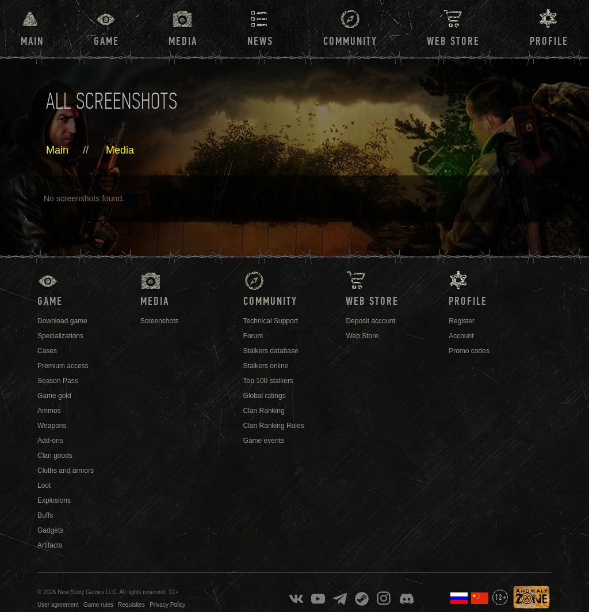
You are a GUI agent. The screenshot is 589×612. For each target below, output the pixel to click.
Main (32, 41)
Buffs (45, 515)
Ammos (49, 411)
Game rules (98, 605)
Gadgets (50, 530)
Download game (62, 321)
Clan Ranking (264, 411)
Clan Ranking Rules (273, 426)
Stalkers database (271, 351)
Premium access (63, 366)
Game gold (54, 396)
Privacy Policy (167, 605)
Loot (44, 485)
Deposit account (370, 321)
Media (183, 41)
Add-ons (50, 441)
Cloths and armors (65, 470)
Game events (263, 441)
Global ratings (264, 396)
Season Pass (57, 381)
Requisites (131, 605)
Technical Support (270, 321)
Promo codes (469, 351)
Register (462, 321)
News (260, 41)
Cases (47, 351)
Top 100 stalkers (268, 381)
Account (461, 336)
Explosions (54, 500)
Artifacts (49, 545)
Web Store (453, 41)
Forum (253, 336)
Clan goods (54, 456)
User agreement (58, 605)
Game (106, 41)
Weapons (51, 426)
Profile (549, 41)
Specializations (60, 336)
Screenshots (159, 321)
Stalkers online (266, 366)
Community (350, 41)
